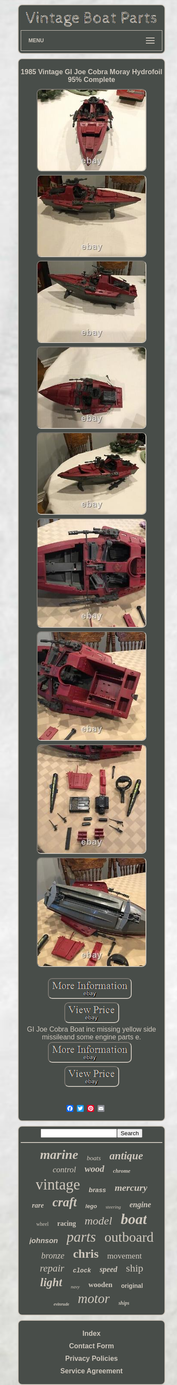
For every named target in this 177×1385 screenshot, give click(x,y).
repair (52, 1268)
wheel (42, 1224)
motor (94, 1298)
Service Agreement (91, 1371)
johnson (43, 1241)
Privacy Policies (91, 1358)
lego (91, 1206)
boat (134, 1219)
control (64, 1169)
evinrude (61, 1304)
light (51, 1282)
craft (64, 1202)
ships (123, 1303)
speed (108, 1269)
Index (91, 1333)
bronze (52, 1255)
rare (38, 1205)
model (98, 1221)
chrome (121, 1171)
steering (113, 1206)
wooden (100, 1285)
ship (134, 1268)
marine (59, 1154)
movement (124, 1255)
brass (97, 1189)
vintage (58, 1184)
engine (140, 1204)
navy (75, 1286)
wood (94, 1169)
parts (81, 1237)
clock (82, 1270)
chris (85, 1253)
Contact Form (91, 1346)
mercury (131, 1187)
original (132, 1285)
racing (66, 1223)
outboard (129, 1237)
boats (94, 1158)
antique (126, 1156)
